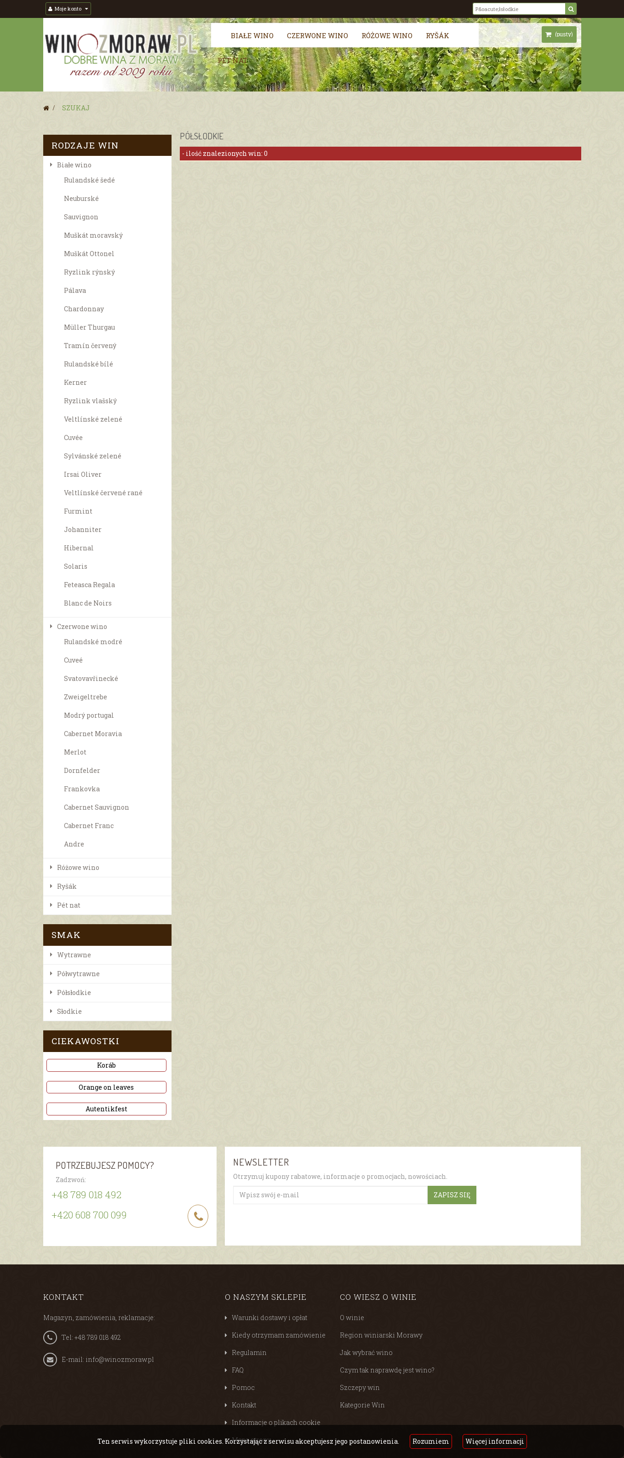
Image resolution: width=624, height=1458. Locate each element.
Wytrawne (74, 954)
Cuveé (73, 660)
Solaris (75, 566)
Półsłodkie (74, 992)
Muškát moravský (93, 235)
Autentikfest (106, 1108)
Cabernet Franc (89, 825)
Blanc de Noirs (88, 603)
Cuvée (73, 437)
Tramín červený (90, 345)
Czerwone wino (317, 35)
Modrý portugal (89, 715)
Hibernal (79, 547)
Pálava (75, 290)
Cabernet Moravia (93, 733)
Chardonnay (84, 308)
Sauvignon (81, 216)
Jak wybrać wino (366, 1352)
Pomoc (243, 1387)
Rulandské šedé (89, 180)
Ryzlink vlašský (90, 400)
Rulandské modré (93, 641)
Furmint (78, 511)
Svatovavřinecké (91, 678)
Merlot (75, 752)
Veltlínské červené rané (103, 492)
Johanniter (83, 529)
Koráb (106, 1065)
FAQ (238, 1370)
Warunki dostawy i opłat (269, 1317)
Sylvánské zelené (92, 456)
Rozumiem (430, 1441)
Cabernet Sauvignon (96, 807)
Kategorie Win (362, 1405)
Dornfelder (82, 770)
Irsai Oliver (83, 474)
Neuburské (81, 198)
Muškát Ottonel (89, 253)
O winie (352, 1317)
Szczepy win (360, 1387)
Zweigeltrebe (85, 696)
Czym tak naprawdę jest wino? (387, 1370)
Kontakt (244, 1405)
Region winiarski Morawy (381, 1335)
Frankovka (82, 788)
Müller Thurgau (89, 327)
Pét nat (232, 60)
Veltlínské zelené (93, 419)
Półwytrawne (78, 973)
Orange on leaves (106, 1087)
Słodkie (69, 1011)
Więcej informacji (494, 1441)
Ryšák (437, 35)
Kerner (75, 382)
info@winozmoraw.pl (120, 1359)
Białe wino (252, 35)
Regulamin (249, 1352)
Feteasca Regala (89, 584)
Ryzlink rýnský (89, 272)
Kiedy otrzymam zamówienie (279, 1335)
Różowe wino (386, 35)
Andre (74, 844)
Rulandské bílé (88, 364)
